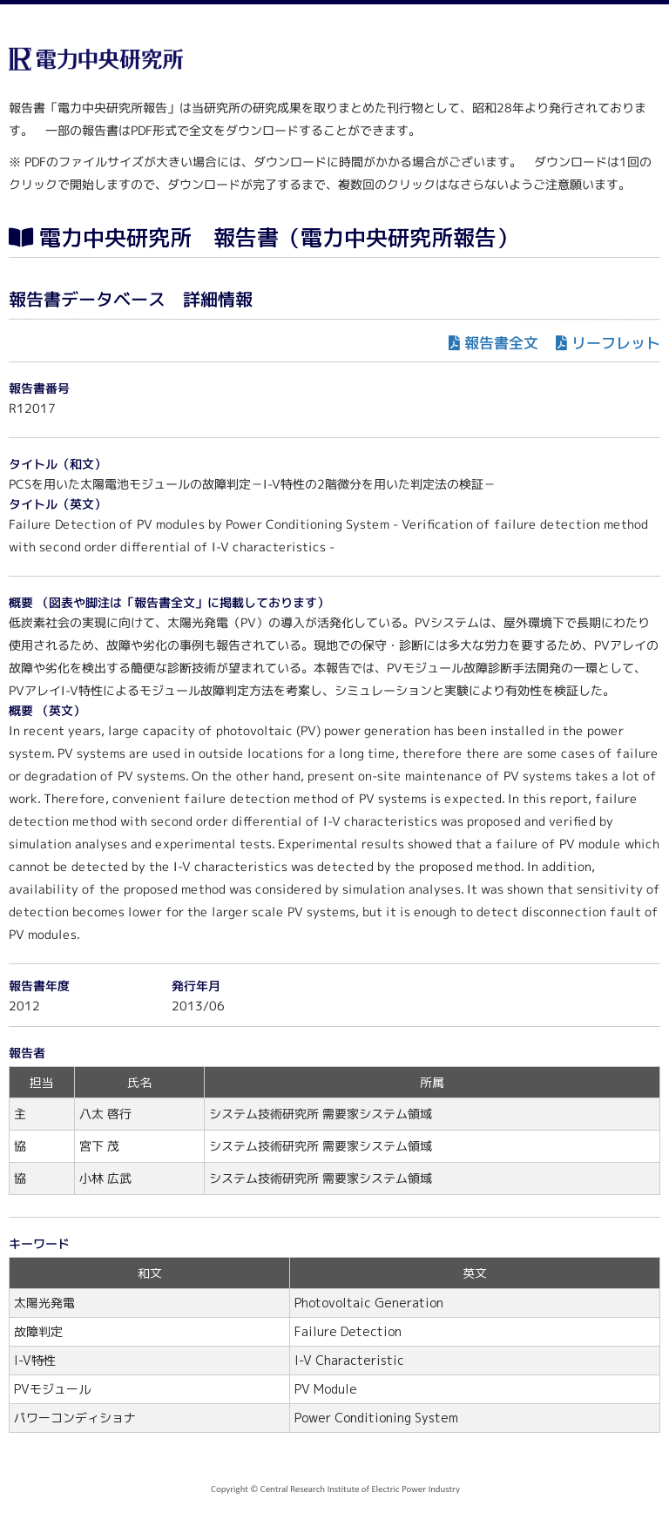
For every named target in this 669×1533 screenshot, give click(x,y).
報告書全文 (501, 343)
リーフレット (615, 343)
